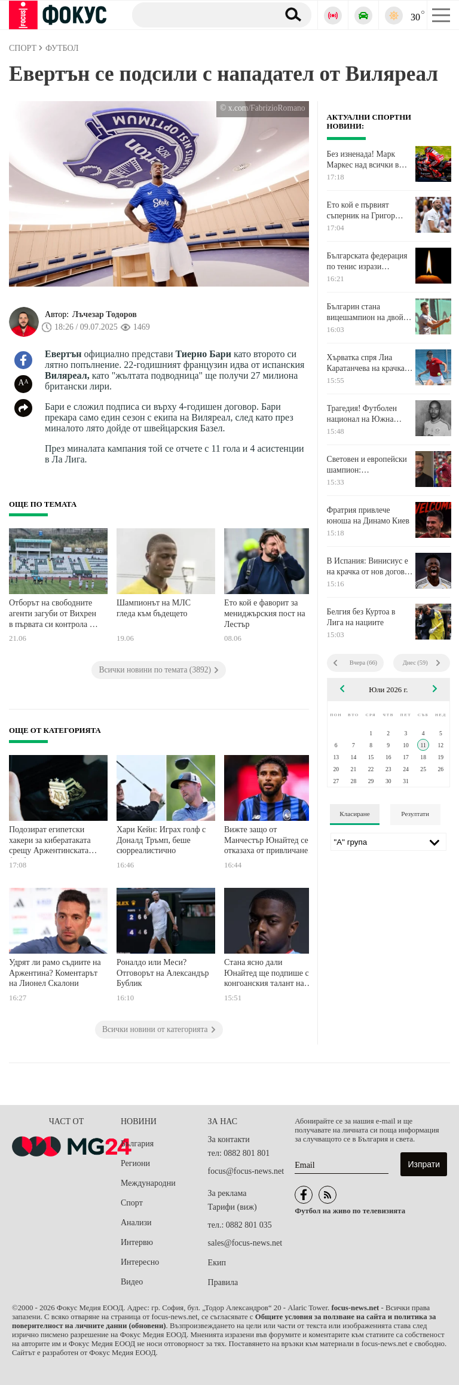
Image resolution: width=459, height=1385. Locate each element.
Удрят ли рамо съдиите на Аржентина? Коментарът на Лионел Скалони (55, 973)
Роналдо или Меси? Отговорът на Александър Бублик (163, 973)
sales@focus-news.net (245, 1242)
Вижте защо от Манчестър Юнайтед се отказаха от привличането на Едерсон (270, 841)
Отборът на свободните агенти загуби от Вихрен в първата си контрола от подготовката (53, 614)
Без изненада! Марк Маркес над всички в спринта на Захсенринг (366, 160)
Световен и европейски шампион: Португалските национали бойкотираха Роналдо (368, 465)
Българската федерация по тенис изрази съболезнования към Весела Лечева (367, 261)
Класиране (354, 813)
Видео (132, 1281)
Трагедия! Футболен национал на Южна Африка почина (362, 414)
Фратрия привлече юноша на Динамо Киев (368, 515)
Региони (135, 1163)
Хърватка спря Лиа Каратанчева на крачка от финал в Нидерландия (369, 363)
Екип (217, 1262)
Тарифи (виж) (232, 1207)
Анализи (136, 1222)
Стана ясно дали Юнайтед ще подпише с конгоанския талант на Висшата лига (266, 974)
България (137, 1143)
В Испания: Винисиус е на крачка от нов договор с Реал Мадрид (370, 566)
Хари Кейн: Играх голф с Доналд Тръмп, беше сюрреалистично (161, 840)
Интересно (140, 1262)
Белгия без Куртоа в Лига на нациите (361, 617)
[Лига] (388, 842)
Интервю (137, 1242)
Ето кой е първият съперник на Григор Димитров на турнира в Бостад (367, 210)
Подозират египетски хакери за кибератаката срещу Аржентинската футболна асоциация (50, 841)
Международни (148, 1183)
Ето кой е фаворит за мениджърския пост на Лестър (264, 613)
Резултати (415, 813)
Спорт (132, 1202)
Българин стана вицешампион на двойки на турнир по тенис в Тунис (369, 312)
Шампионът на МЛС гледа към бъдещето (154, 608)
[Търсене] (200, 14)
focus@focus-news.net (246, 1171)
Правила (223, 1282)
